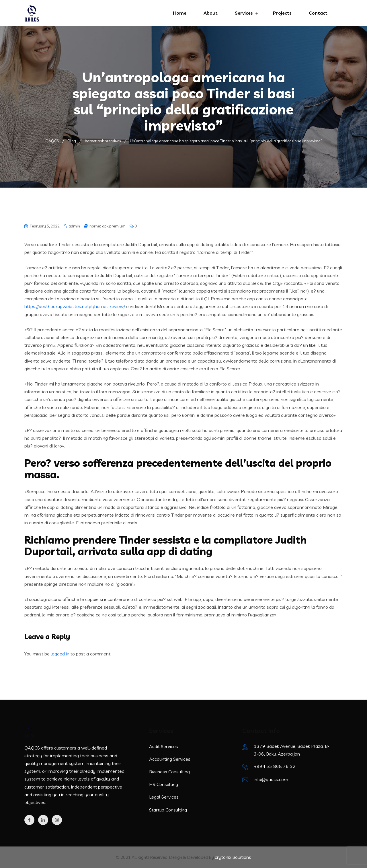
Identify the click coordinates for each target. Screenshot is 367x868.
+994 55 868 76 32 (275, 766)
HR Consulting (163, 784)
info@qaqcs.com (271, 779)
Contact (318, 13)
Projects (282, 13)
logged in (60, 654)
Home (179, 13)
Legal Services (164, 797)
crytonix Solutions (233, 857)
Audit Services (163, 746)
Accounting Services (169, 759)
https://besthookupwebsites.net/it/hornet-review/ (74, 306)
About (211, 13)
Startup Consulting (168, 810)
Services (244, 13)
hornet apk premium (107, 226)
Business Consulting (169, 771)
